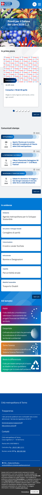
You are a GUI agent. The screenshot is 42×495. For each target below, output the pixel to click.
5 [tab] (25, 110)
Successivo (40, 28)
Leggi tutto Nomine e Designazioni (21, 258)
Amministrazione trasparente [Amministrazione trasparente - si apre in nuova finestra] (11, 423)
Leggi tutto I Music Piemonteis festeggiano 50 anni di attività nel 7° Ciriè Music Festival (21, 160)
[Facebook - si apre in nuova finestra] (3, 480)
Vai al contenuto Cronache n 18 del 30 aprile (21, 81)
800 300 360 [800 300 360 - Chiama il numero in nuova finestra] (20, 451)
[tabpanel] (21, 28)
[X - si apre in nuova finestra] (15, 480)
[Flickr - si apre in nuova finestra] (21, 480)
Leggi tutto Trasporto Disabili (21, 285)
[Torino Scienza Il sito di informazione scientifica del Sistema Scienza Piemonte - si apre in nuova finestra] (21, 348)
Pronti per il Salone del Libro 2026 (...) (19, 23)
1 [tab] (16, 44)
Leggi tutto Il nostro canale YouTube (21, 245)
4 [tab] (26, 44)
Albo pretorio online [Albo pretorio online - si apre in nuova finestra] (8, 426)
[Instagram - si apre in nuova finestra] (6, 480)
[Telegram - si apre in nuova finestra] (12, 480)
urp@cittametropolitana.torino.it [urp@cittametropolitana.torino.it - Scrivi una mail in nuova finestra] (13, 469)
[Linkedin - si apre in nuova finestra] (9, 480)
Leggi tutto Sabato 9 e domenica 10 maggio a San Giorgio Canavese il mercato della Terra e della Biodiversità (21, 178)
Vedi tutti (37, 114)
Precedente (2, 28)
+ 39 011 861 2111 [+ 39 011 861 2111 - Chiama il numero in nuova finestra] (16, 447)
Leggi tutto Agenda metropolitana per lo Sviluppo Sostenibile (21, 217)
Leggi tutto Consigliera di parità (21, 232)
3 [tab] (22, 44)
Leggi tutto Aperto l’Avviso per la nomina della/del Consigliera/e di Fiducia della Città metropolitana (21, 142)
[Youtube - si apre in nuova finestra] (18, 480)
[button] (39, 4)
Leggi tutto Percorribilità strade (21, 272)
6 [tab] (28, 110)
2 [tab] (19, 44)
